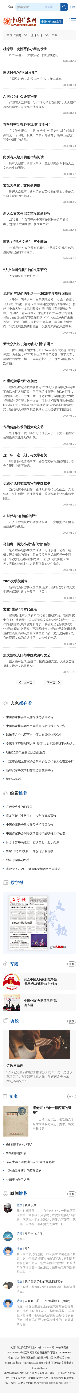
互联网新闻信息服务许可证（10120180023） (49, 1352)
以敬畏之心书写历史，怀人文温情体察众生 (34, 734)
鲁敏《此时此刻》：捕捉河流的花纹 (29, 851)
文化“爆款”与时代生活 (20, 609)
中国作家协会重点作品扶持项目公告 (29, 717)
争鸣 (55, 35)
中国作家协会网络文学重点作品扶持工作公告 (35, 726)
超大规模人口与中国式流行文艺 (26, 655)
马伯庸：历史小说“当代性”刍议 (26, 544)
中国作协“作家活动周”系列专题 (40, 1003)
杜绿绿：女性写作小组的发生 (25, 49)
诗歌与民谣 (13, 779)
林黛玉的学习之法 (18, 1179)
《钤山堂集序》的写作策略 (24, 1170)
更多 (71, 964)
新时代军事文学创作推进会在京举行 (29, 770)
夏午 (28, 1248)
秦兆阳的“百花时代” (19, 1144)
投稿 (10, 6)
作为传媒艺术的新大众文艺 (23, 427)
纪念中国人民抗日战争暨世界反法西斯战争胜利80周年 (40, 982)
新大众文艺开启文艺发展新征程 (26, 213)
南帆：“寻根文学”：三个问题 (25, 242)
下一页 (51, 682)
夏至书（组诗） (35, 1233)
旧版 (73, 7)
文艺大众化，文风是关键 (21, 185)
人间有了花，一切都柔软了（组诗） (48, 1301)
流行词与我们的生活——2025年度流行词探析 (37, 293)
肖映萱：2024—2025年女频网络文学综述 (33, 869)
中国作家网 (14, 35)
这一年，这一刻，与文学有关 (25, 455)
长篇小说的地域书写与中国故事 (26, 483)
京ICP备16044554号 (43, 1347)
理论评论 (36, 35)
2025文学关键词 (15, 581)
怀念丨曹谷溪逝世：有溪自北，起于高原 (32, 842)
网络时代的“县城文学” (20, 73)
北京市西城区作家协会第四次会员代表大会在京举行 (40, 761)
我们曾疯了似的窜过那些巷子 (44, 1281)
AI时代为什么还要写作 (20, 96)
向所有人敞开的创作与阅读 (23, 157)
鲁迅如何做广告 (16, 1153)
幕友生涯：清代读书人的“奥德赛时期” (30, 1162)
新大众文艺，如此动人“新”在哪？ (28, 344)
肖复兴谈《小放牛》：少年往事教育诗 (31, 815)
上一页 (28, 682)
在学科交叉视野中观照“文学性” (26, 124)
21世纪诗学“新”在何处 (20, 381)
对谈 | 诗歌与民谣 (17, 860)
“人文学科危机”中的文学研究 (25, 270)
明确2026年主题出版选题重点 (25, 752)
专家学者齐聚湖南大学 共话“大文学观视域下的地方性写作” (41, 743)
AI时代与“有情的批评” (20, 516)
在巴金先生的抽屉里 (19, 807)
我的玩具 (30, 1205)
